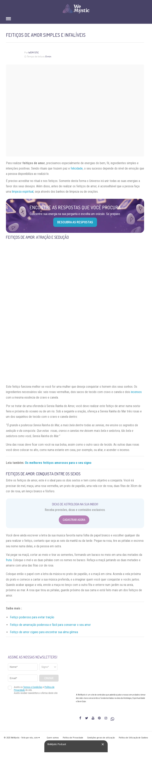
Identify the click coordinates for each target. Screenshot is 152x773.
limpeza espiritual (22, 191)
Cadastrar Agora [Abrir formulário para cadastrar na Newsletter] (74, 519)
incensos (136, 392)
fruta (9, 560)
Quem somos (53, 737)
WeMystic (33, 52)
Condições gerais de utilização (101, 737)
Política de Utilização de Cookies (133, 737)
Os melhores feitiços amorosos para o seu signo (58, 463)
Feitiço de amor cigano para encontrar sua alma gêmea (44, 632)
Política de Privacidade (73, 737)
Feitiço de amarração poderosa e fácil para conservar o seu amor (50, 625)
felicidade (77, 168)
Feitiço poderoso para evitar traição (32, 617)
